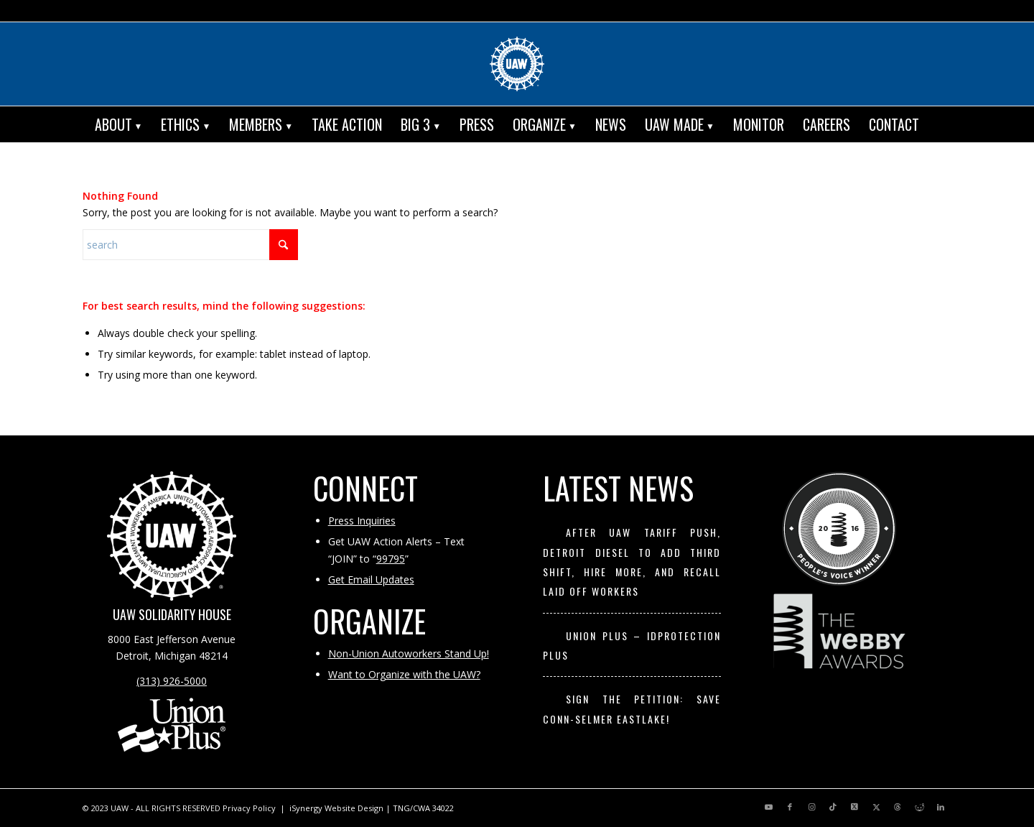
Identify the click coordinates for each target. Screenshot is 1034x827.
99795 (390, 558)
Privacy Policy (249, 808)
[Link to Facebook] (790, 807)
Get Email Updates (371, 579)
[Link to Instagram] (811, 807)
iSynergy (305, 808)
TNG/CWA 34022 (423, 808)
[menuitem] (118, 124)
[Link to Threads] (897, 807)
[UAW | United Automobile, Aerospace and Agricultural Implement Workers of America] (517, 64)
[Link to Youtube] (768, 807)
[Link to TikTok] (833, 807)
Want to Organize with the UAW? (404, 674)
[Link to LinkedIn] (940, 807)
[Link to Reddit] (919, 807)
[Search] (938, 124)
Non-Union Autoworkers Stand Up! (408, 653)
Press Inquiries (362, 520)
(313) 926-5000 (171, 681)
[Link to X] (854, 807)
